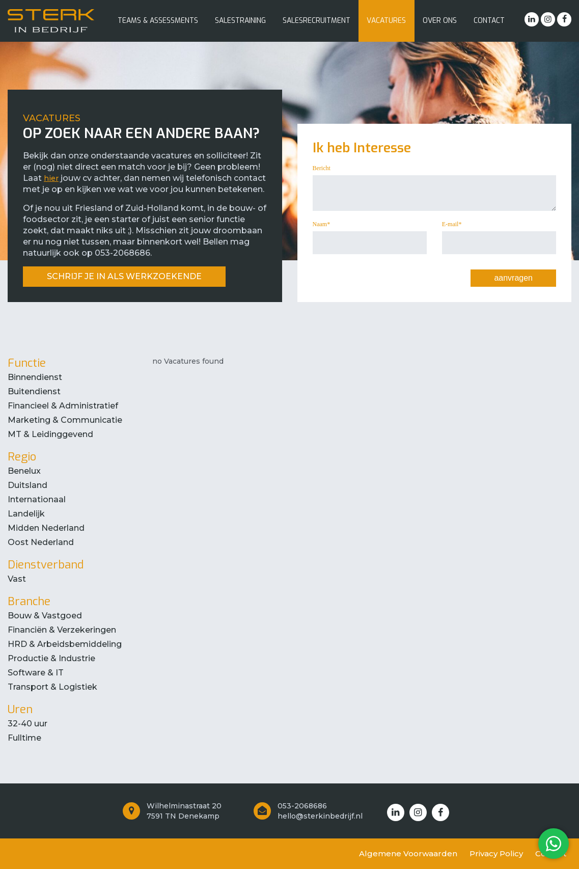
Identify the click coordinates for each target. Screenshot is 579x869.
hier (51, 178)
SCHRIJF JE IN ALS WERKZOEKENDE (124, 276)
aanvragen (513, 278)
